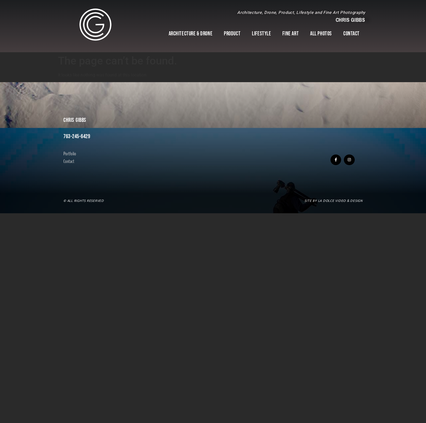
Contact (351, 33)
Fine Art (290, 33)
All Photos (321, 33)
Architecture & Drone (191, 33)
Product (232, 33)
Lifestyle (261, 33)
